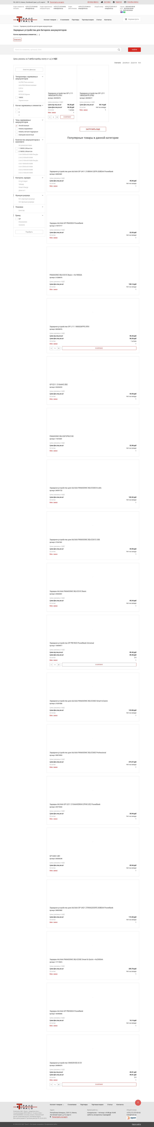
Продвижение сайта (51, 1124)
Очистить (17, 39)
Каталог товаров (50, 20)
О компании (64, 20)
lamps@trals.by (83, 8)
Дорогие (134, 63)
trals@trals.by (109, 8)
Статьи (99, 20)
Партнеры (75, 20)
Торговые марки (88, 20)
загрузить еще (93, 129)
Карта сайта (136, 1124)
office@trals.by (29, 8)
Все (139, 63)
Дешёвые (126, 63)
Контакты (107, 20)
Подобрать (29, 232)
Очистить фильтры (29, 70)
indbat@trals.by (58, 8)
